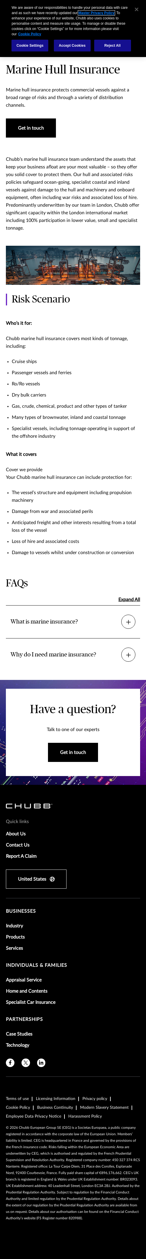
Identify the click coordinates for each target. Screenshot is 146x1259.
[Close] (136, 9)
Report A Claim (21, 856)
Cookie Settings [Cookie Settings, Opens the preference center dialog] (30, 46)
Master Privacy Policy (96, 13)
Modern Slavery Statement (104, 1108)
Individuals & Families (36, 965)
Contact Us (17, 845)
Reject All (112, 46)
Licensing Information (55, 1099)
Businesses (21, 911)
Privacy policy (94, 1099)
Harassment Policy (85, 1116)
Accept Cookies (72, 46)
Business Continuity (55, 1108)
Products (15, 937)
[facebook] (10, 1063)
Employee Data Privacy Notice (33, 1116)
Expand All (129, 599)
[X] (25, 1063)
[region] (73, 28)
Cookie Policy (18, 1108)
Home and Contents (26, 991)
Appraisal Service (24, 980)
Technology (17, 1045)
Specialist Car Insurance (30, 1002)
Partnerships (24, 1019)
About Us (16, 834)
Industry (14, 926)
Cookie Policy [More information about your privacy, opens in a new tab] (29, 34)
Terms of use (17, 1099)
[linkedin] (41, 1063)
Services (14, 948)
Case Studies (19, 1034)
